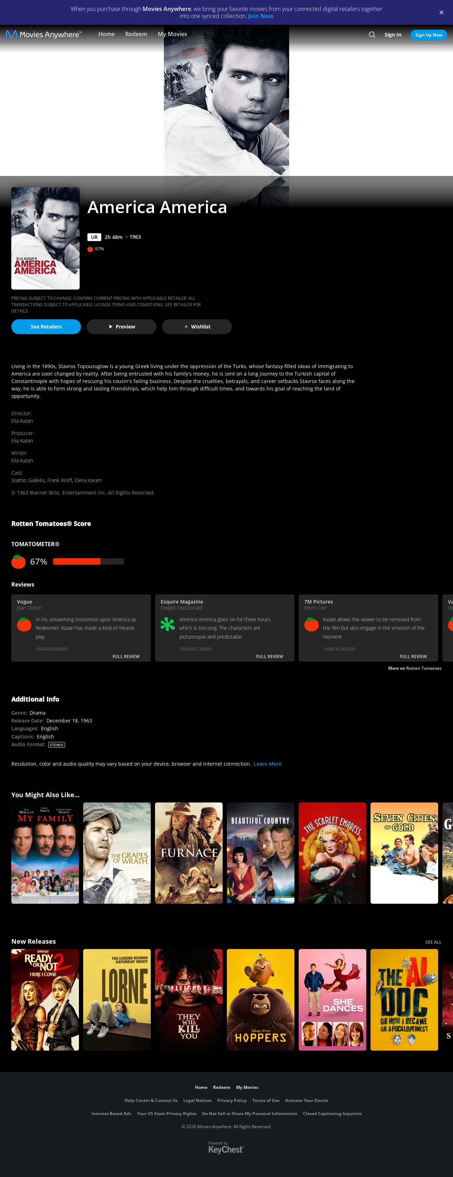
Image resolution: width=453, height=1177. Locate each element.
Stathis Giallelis (28, 480)
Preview (121, 326)
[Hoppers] (260, 1000)
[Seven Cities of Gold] (404, 853)
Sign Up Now (428, 35)
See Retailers (46, 326)
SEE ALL (433, 942)
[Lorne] (117, 1000)
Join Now (261, 16)
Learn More (268, 763)
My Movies (172, 34)
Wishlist (197, 326)
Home (106, 34)
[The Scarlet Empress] (332, 853)
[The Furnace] (189, 853)
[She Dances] (332, 1000)
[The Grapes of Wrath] (117, 853)
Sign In (393, 34)
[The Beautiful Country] (260, 853)
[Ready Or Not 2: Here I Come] (45, 1000)
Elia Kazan (22, 420)
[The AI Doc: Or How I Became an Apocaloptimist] (404, 1000)
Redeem (136, 34)
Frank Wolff (59, 480)
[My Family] (45, 853)
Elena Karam (88, 480)
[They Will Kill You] (189, 1000)
